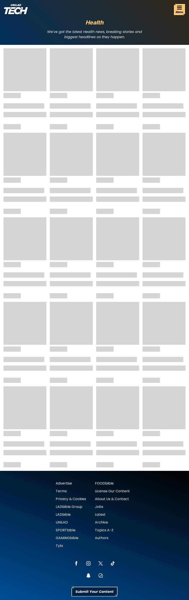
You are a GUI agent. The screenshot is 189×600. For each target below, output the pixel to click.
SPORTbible (65, 530)
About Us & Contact (112, 498)
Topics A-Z (104, 530)
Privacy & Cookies (71, 498)
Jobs (99, 506)
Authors (101, 537)
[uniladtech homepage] (15, 10)
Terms (61, 491)
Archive (101, 522)
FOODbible (104, 483)
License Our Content (112, 491)
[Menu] (179, 9)
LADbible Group (69, 506)
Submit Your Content (94, 591)
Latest (100, 514)
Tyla (59, 545)
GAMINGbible (67, 537)
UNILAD (62, 522)
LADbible (63, 514)
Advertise (64, 483)
